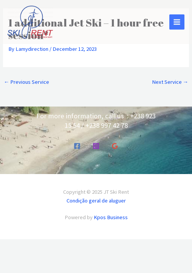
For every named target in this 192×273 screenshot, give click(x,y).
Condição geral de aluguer (96, 200)
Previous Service (27, 81)
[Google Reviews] (115, 146)
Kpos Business (111, 217)
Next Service (170, 81)
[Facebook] (77, 146)
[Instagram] (96, 146)
